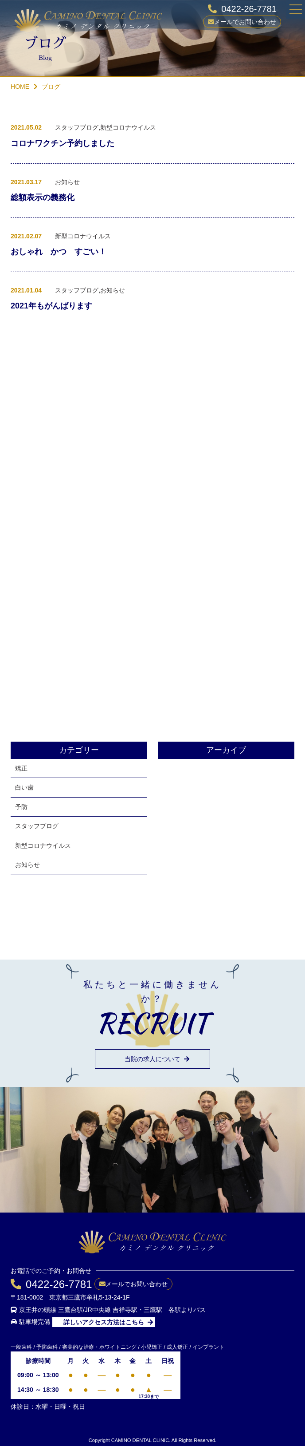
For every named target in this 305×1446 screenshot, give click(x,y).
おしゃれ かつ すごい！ (58, 253)
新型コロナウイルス (43, 845)
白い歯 (24, 787)
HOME (20, 86)
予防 (21, 806)
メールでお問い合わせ (245, 21)
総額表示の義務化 (42, 198)
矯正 (21, 768)
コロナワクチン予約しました (62, 144)
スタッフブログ (37, 826)
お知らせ (27, 864)
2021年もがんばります (51, 307)
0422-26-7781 (249, 9)
